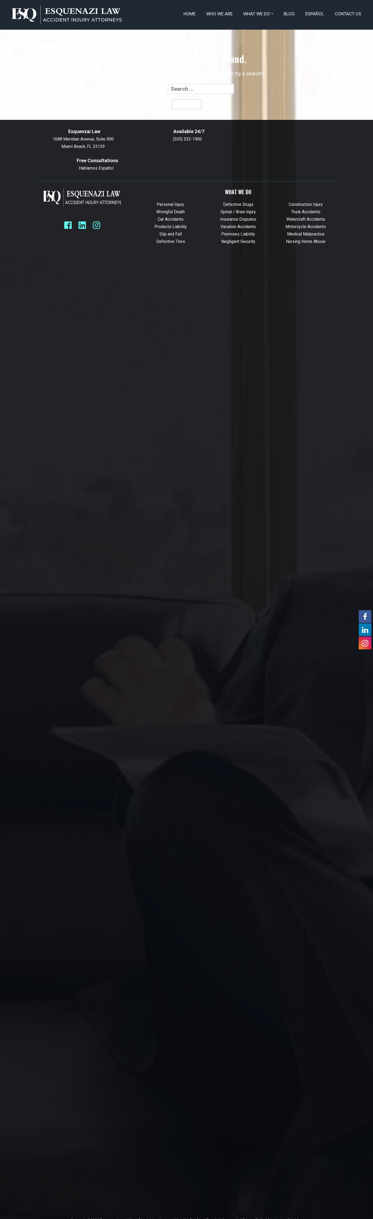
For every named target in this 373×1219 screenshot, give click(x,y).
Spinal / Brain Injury (238, 211)
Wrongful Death (170, 211)
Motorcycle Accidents (305, 226)
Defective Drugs (238, 204)
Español (314, 13)
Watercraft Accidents (305, 219)
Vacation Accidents (238, 226)
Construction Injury (306, 204)
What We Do (258, 13)
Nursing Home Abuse (305, 241)
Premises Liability (238, 234)
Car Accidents (170, 219)
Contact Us (348, 13)
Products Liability (170, 226)
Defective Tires (170, 241)
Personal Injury (170, 204)
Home (189, 13)
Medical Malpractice (306, 234)
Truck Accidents (305, 211)
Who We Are (219, 13)
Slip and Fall (170, 234)
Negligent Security (238, 241)
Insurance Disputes (238, 219)
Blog (289, 13)
